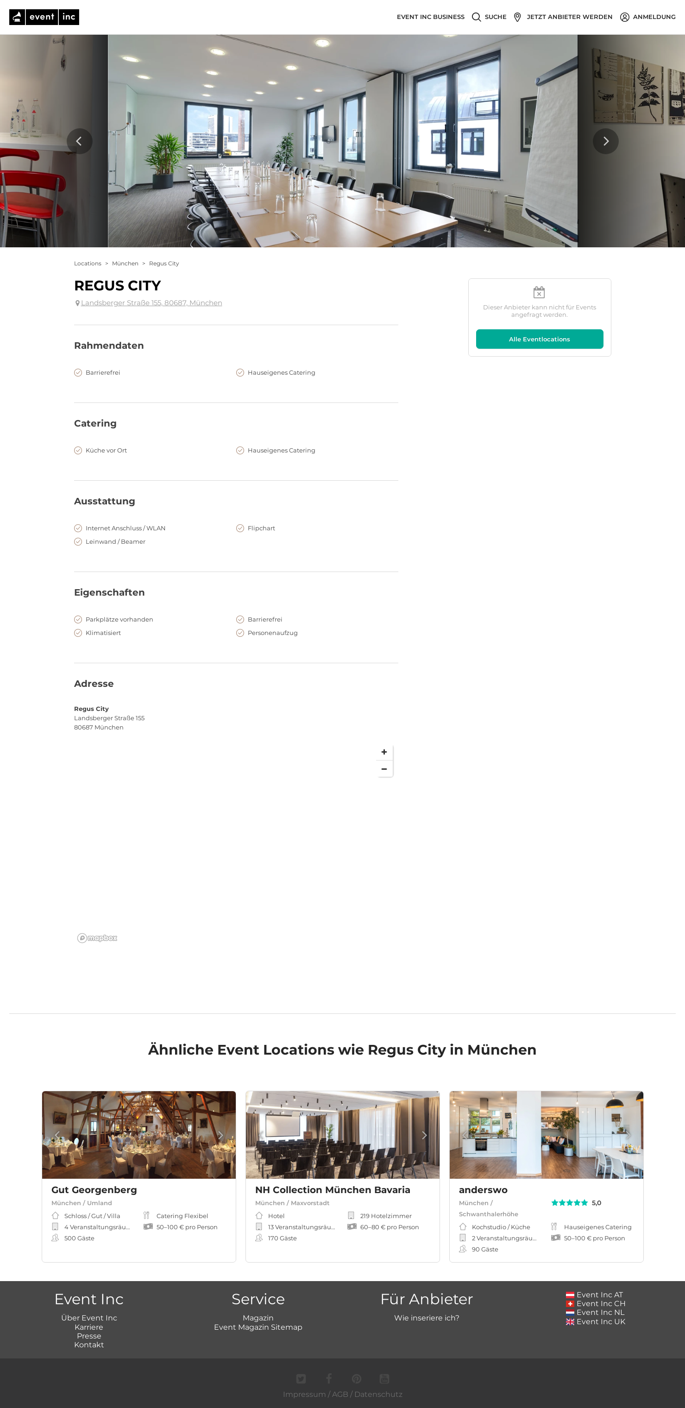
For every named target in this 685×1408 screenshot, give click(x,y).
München (125, 263)
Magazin (258, 1318)
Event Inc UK (596, 1321)
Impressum (304, 1394)
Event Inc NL (595, 1312)
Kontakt (89, 1344)
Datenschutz (378, 1394)
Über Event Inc (89, 1318)
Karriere (89, 1327)
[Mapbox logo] (97, 938)
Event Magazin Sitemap (258, 1327)
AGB (340, 1394)
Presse (89, 1336)
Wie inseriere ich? (426, 1318)
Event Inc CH (596, 1303)
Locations (87, 263)
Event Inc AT (594, 1294)
